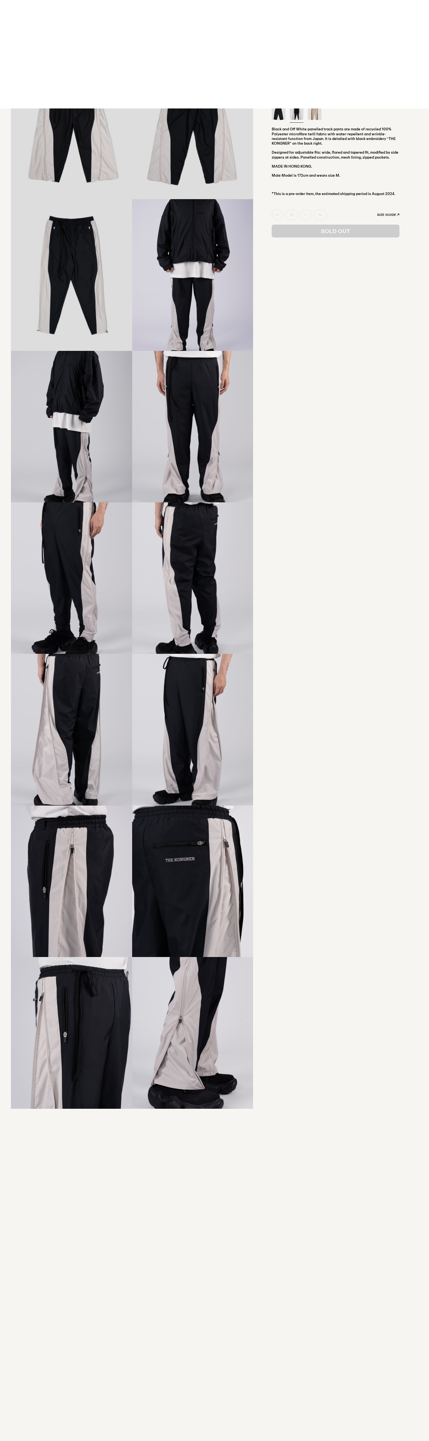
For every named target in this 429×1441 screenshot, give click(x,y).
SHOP (214, 11)
